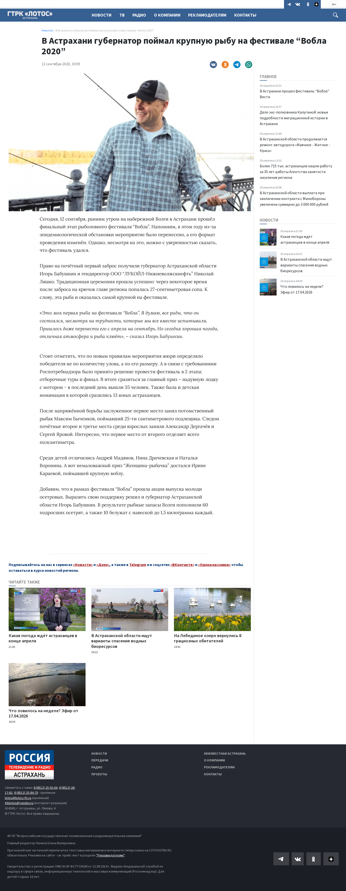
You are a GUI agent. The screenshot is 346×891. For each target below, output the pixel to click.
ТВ (122, 15)
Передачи (99, 760)
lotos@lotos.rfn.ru (18, 798)
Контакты (249, 15)
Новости (101, 15)
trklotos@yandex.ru (19, 803)
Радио (141, 15)
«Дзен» (102, 564)
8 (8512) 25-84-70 (26, 792)
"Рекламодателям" (110, 855)
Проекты (99, 774)
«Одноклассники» (214, 564)
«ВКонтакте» (182, 564)
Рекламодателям (210, 15)
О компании (214, 760)
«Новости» (83, 564)
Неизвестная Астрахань (225, 753)
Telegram (137, 564)
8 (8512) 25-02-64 (45, 787)
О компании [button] (169, 15)
